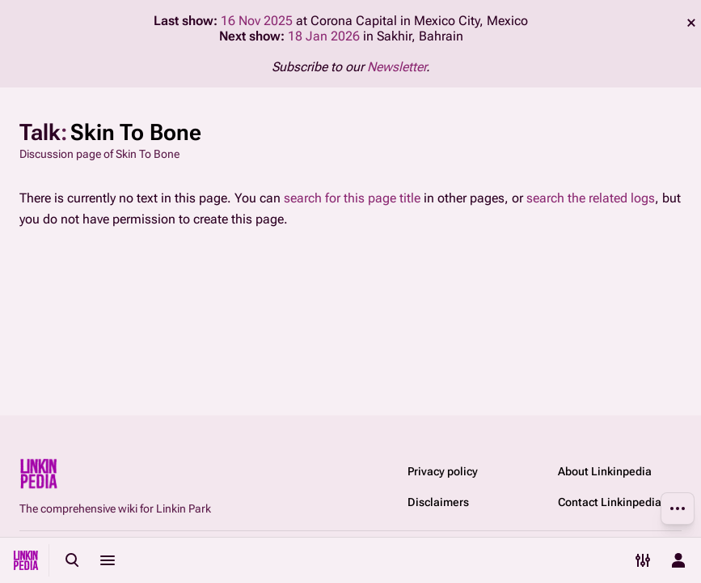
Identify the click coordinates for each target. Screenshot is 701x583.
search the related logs (590, 198)
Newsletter (396, 66)
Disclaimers (438, 502)
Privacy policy (443, 471)
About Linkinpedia (605, 471)
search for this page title (352, 198)
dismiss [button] (691, 22)
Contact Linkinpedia (609, 502)
